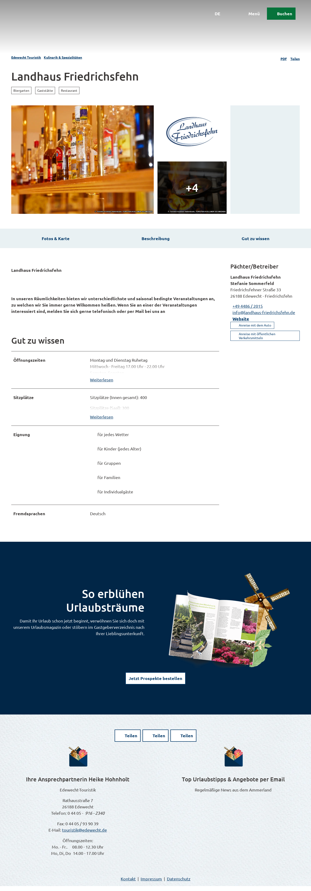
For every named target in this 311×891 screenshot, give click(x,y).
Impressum (151, 883)
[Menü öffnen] (247, 17)
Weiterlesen (101, 382)
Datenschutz (178, 883)
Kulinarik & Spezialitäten (63, 57)
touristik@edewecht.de (84, 834)
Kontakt (128, 883)
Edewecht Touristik (26, 57)
